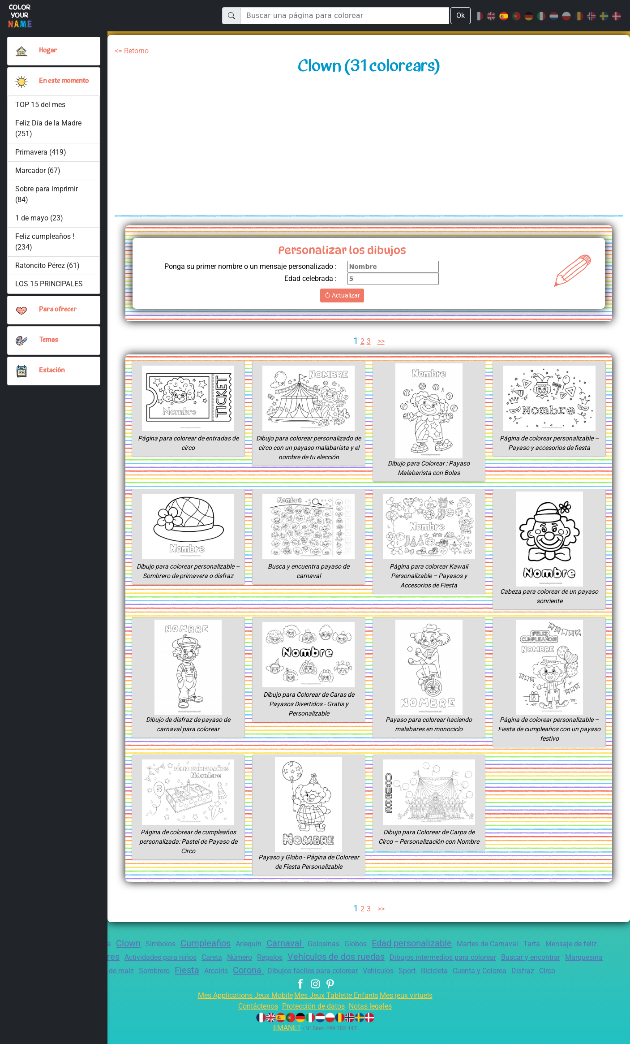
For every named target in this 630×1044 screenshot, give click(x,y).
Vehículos (434, 971)
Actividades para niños (202, 957)
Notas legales (376, 1017)
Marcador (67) (37, 174)
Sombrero (192, 971)
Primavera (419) (41, 156)
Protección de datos (313, 1017)
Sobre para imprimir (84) (46, 198)
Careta (257, 957)
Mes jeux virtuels (412, 1006)
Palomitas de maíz (139, 971)
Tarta (563, 944)
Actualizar (342, 295)
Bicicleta (495, 971)
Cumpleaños (211, 943)
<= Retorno (133, 51)
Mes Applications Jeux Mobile (240, 1006)
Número (286, 957)
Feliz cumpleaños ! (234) (45, 245)
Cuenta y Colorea (544, 971)
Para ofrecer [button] (58, 314)
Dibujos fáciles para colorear (364, 971)
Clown (128, 943)
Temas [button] (48, 344)
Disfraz (591, 971)
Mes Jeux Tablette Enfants (337, 1006)
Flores (143, 957)
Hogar (48, 51)
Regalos (319, 957)
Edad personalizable (434, 943)
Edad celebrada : (307, 278)
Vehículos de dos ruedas (391, 957)
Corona (295, 970)
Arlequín (257, 944)
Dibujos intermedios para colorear (507, 957)
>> (381, 341)
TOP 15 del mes (41, 108)
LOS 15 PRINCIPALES (51, 287)
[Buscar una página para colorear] (344, 15)
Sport (467, 971)
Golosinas (338, 944)
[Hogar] (21, 51)
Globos (373, 944)
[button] (21, 83)
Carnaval (297, 943)
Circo (315, 982)
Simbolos (163, 944)
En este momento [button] (53, 83)
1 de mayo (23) (39, 221)
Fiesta (227, 970)
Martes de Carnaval (516, 944)
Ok (460, 15)
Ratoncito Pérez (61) (48, 269)
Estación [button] (52, 375)
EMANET (286, 1038)
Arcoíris (258, 971)
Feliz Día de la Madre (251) (49, 132)
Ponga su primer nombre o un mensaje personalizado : (243, 266)
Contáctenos (252, 1017)
